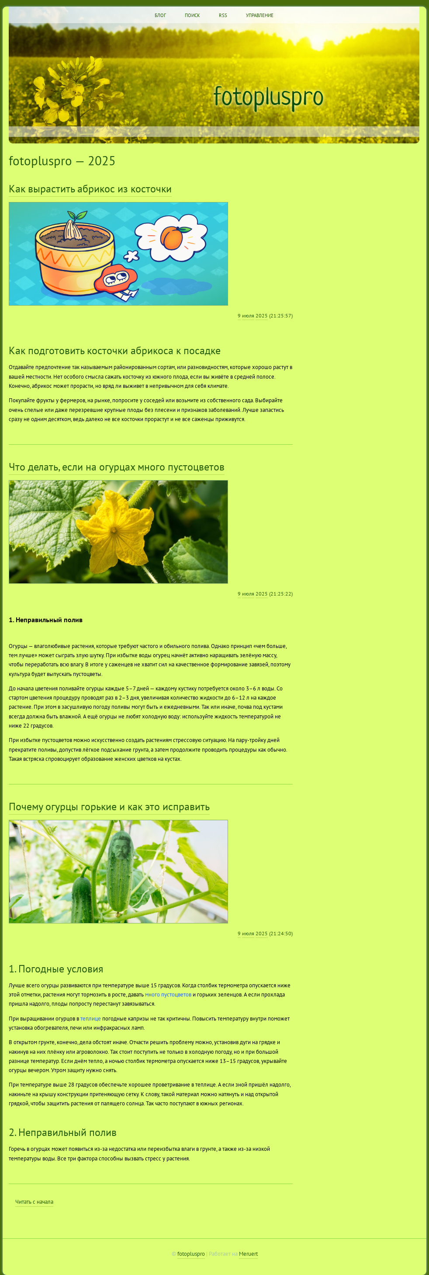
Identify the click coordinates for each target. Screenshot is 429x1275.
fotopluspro (268, 95)
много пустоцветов (168, 994)
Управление (259, 15)
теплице (90, 1018)
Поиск (192, 15)
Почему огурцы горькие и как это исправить (109, 806)
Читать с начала (34, 1201)
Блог (160, 15)
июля (248, 315)
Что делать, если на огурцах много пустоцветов (117, 467)
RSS (223, 15)
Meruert (248, 1254)
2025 (262, 315)
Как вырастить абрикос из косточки (90, 188)
